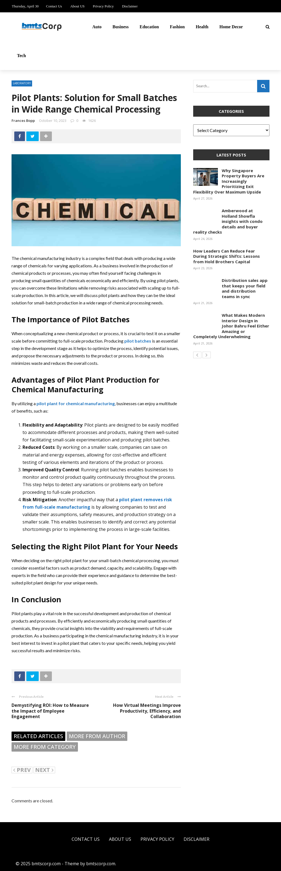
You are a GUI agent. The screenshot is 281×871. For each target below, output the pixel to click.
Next (44, 770)
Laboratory (22, 83)
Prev (22, 770)
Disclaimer (129, 6)
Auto (97, 26)
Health (202, 26)
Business (121, 26)
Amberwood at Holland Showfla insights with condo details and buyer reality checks (228, 221)
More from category (45, 746)
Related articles (38, 736)
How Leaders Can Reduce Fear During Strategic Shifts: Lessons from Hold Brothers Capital (226, 256)
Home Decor (231, 26)
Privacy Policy (103, 6)
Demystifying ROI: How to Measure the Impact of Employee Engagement (50, 711)
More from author (97, 736)
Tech (21, 55)
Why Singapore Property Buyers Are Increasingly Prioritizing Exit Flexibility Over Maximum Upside (228, 181)
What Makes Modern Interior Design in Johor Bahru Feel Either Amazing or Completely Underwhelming (231, 325)
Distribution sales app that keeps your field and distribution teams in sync (245, 288)
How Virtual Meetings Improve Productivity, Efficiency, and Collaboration (147, 711)
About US (77, 6)
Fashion (177, 26)
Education (149, 26)
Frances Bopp (23, 120)
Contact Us (54, 6)
